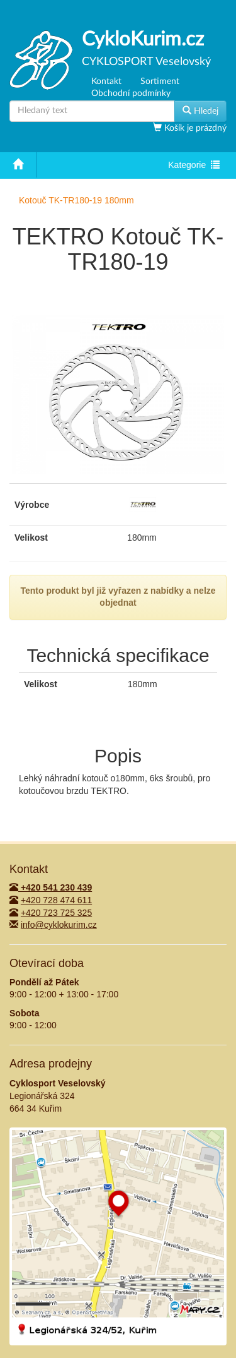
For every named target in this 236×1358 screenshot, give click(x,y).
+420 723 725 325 (56, 913)
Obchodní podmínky (131, 93)
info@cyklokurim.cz (59, 925)
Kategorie (193, 166)
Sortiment (159, 81)
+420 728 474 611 (56, 900)
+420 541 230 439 (50, 887)
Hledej (200, 110)
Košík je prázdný (194, 128)
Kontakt (106, 81)
